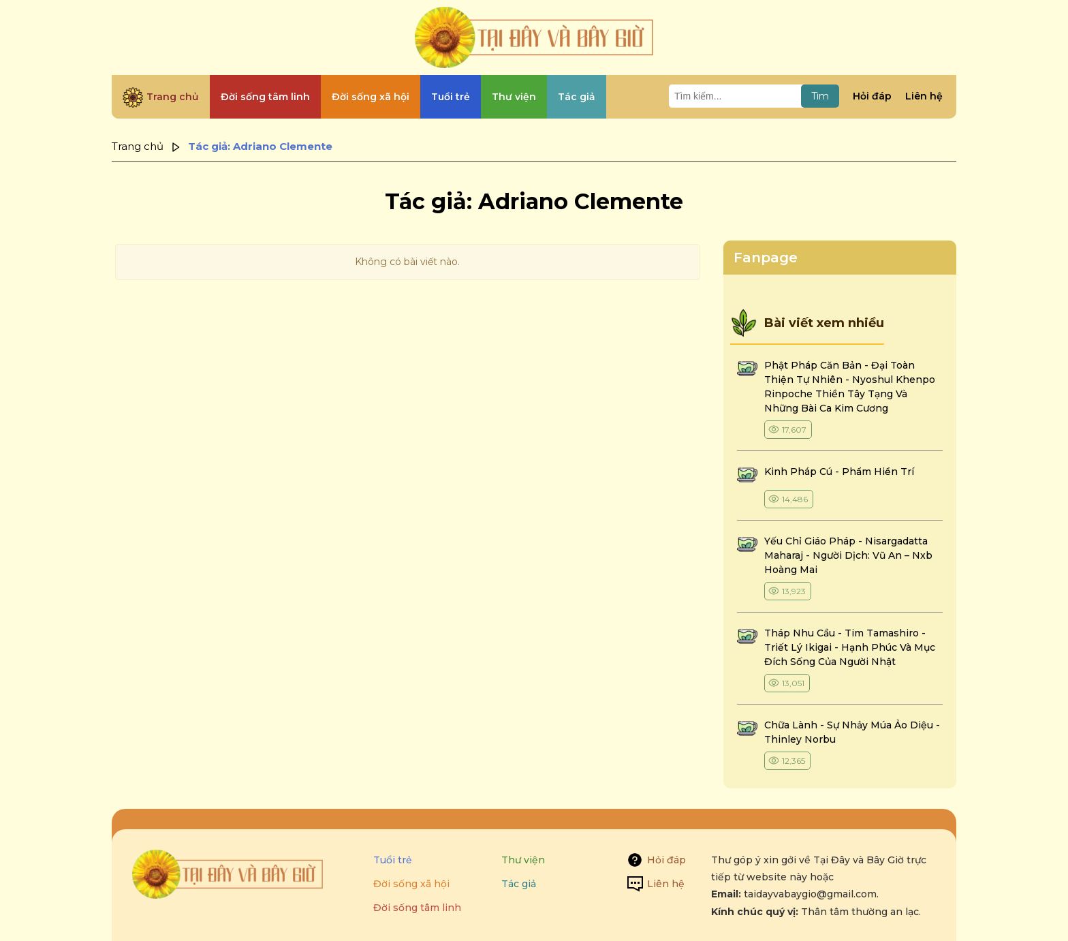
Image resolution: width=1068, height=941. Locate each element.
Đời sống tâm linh (417, 907)
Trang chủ (137, 146)
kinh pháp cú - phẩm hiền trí (840, 471)
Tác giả (518, 884)
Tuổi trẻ (392, 860)
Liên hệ (924, 96)
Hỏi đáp (872, 96)
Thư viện (523, 860)
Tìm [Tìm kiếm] (820, 96)
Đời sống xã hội (411, 884)
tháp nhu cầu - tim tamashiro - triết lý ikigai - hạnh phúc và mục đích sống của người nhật (849, 647)
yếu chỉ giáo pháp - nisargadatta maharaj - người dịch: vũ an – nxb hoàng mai (848, 555)
